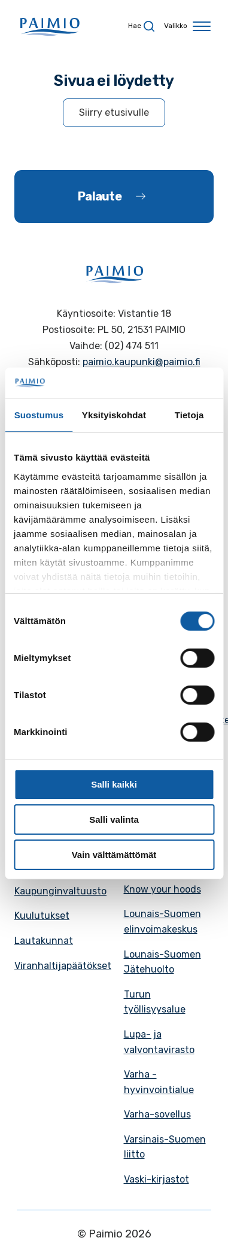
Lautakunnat (43, 940)
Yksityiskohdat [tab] (114, 415)
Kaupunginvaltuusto (60, 891)
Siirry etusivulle (114, 112)
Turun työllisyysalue (155, 1002)
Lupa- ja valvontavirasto (159, 1042)
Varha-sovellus (157, 1114)
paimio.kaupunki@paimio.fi (141, 362)
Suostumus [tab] (39, 415)
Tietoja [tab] (189, 415)
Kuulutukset (41, 915)
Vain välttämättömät (114, 855)
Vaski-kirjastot (156, 1179)
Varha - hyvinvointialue (159, 1082)
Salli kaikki (114, 784)
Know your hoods (162, 889)
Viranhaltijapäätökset (62, 965)
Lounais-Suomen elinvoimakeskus (162, 921)
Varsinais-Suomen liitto (165, 1147)
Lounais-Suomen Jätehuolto (162, 962)
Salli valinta (114, 819)
